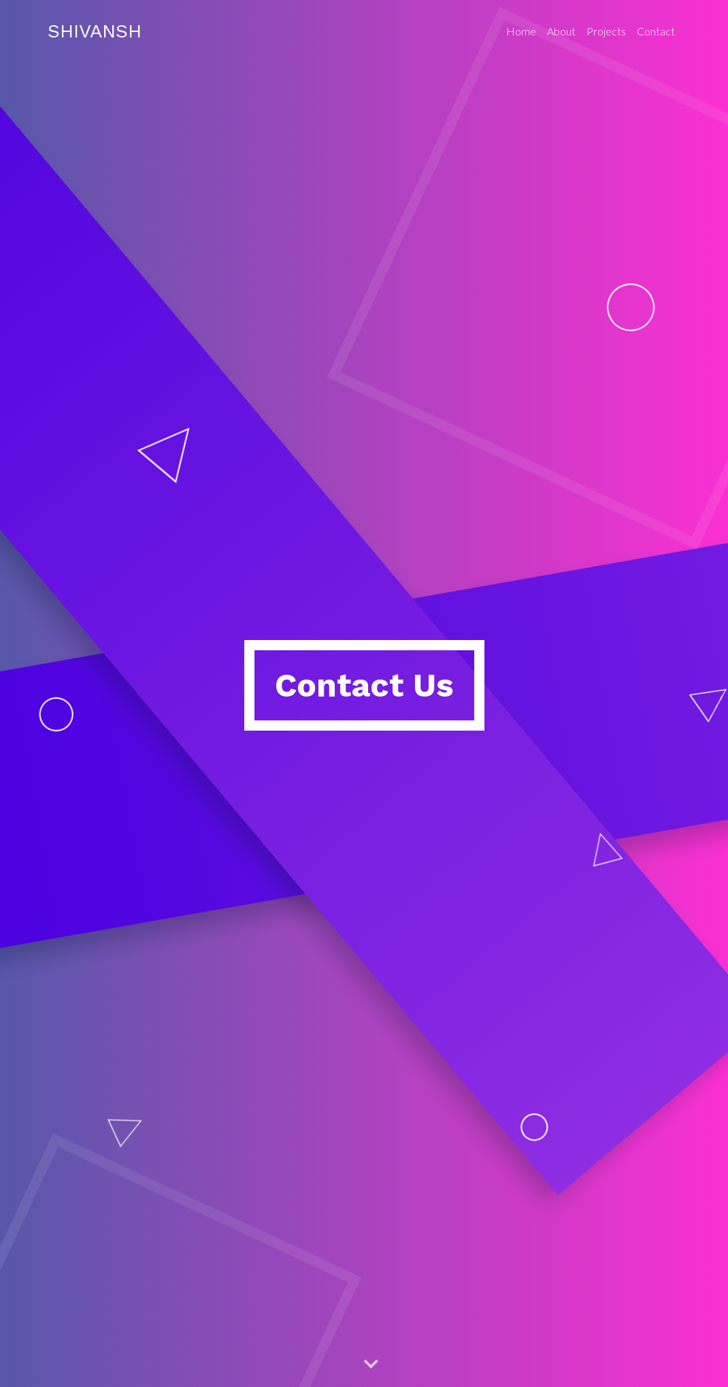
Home (521, 31)
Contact (656, 31)
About (561, 31)
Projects (606, 31)
